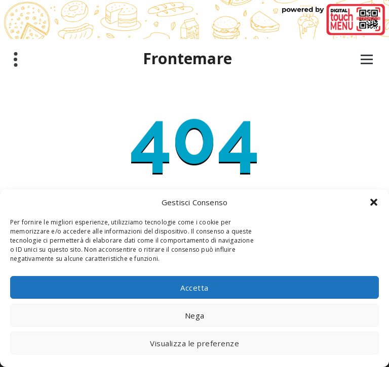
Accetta (194, 288)
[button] (374, 202)
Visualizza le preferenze (194, 343)
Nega (195, 315)
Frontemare (187, 59)
